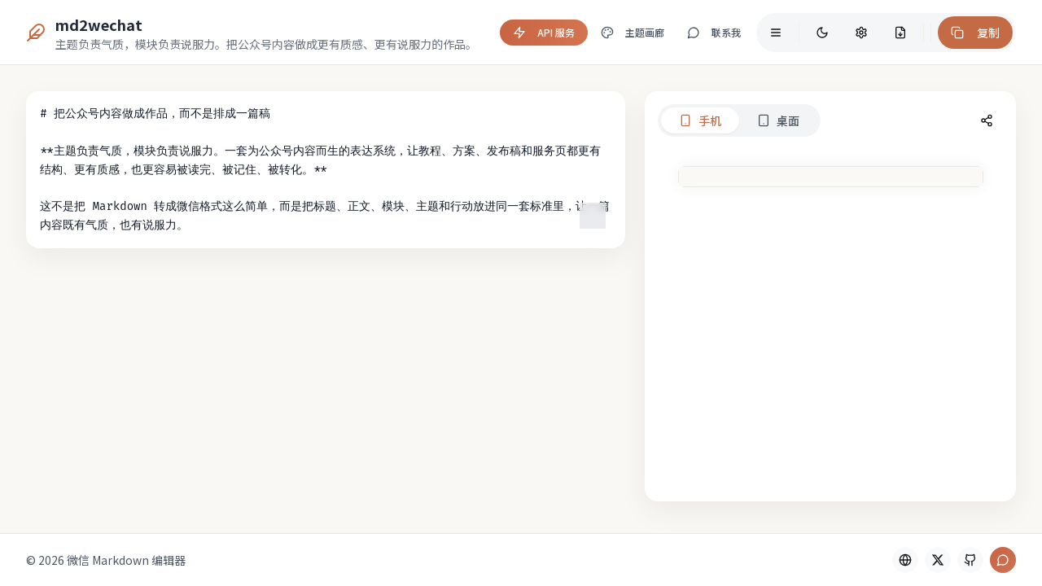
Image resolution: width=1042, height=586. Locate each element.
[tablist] (625, 120)
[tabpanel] (773, 329)
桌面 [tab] (664, 120)
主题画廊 (632, 32)
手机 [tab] (586, 120)
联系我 (714, 32)
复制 (975, 32)
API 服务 (544, 32)
